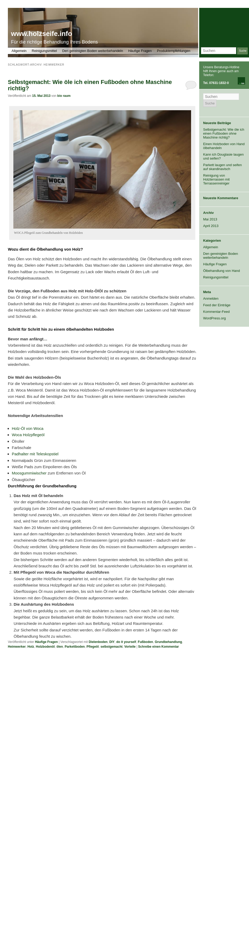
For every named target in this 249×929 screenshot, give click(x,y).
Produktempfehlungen (173, 51)
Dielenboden (98, 642)
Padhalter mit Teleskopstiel (35, 454)
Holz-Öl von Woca (28, 428)
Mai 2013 (210, 219)
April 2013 (211, 226)
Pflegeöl (92, 646)
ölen (59, 646)
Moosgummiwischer (29, 473)
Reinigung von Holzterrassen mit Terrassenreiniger (216, 179)
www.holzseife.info (41, 34)
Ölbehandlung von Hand (221, 271)
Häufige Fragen (140, 51)
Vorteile (130, 646)
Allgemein (19, 51)
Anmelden (211, 298)
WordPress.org (214, 318)
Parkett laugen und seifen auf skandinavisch (222, 167)
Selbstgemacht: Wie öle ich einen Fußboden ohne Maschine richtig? (90, 85)
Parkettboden (75, 646)
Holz (31, 646)
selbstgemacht (111, 646)
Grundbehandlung (168, 642)
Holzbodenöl (45, 646)
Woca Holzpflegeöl (28, 434)
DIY (112, 642)
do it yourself (126, 642)
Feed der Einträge (216, 305)
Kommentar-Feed (216, 312)
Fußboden (145, 642)
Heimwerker (17, 646)
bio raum (64, 96)
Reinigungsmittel (44, 51)
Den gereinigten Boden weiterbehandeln (92, 51)
